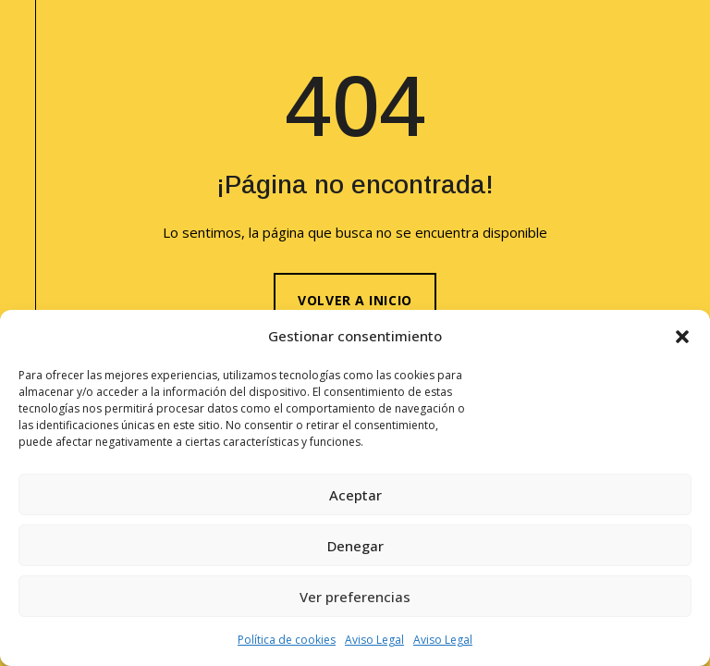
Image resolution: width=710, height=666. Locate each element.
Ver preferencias (355, 596)
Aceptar (355, 495)
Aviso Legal (374, 640)
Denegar (355, 545)
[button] (682, 336)
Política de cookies (287, 640)
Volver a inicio (354, 300)
